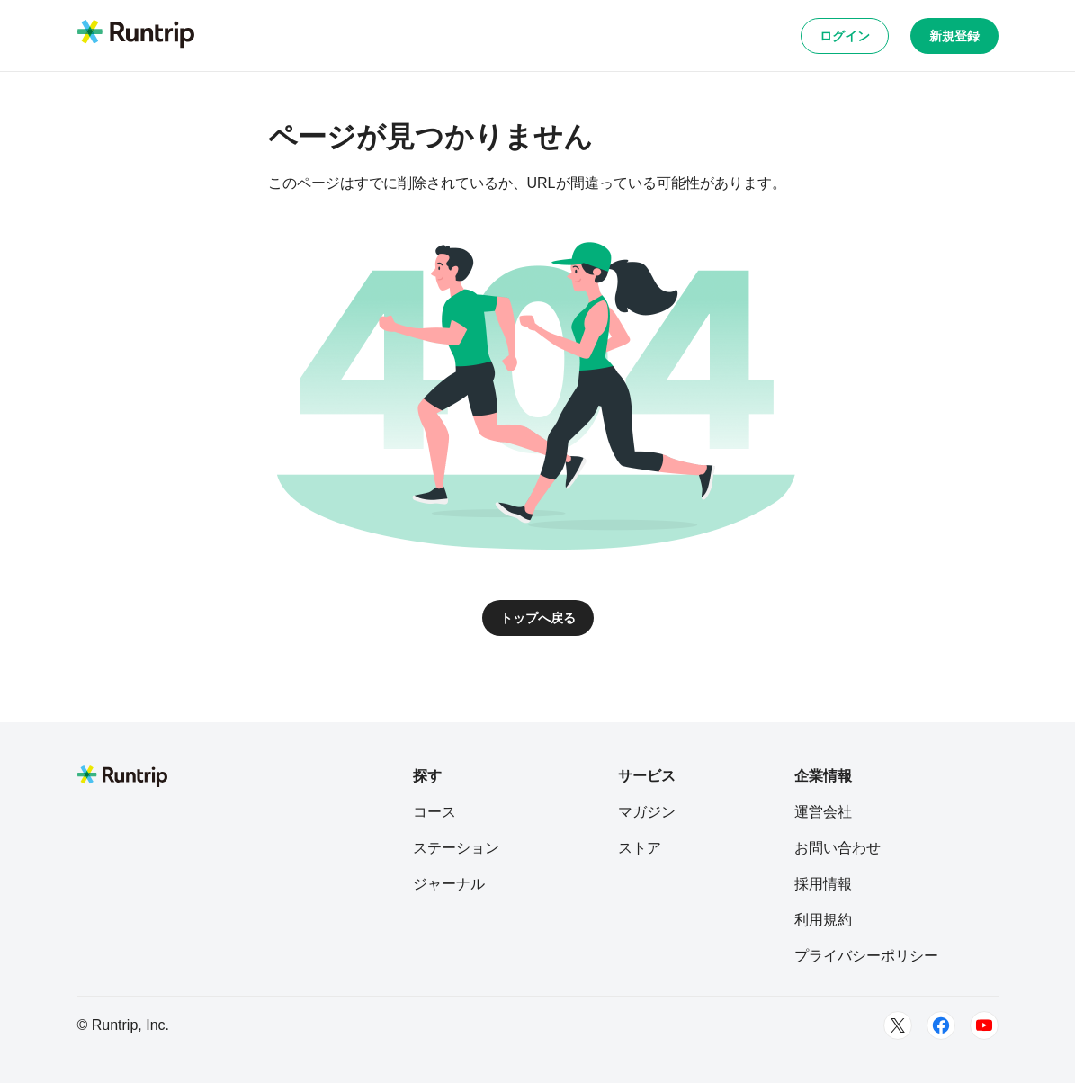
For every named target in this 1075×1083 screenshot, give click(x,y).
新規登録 (954, 36)
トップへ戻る (538, 618)
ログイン (845, 36)
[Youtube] (984, 1025)
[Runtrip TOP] (135, 35)
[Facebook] (941, 1025)
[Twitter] (897, 1025)
